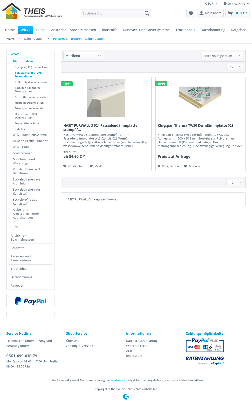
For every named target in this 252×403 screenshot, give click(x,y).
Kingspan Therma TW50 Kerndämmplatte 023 (195, 125)
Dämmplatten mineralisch (31, 108)
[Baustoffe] (109, 30)
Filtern (73, 56)
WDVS (15, 54)
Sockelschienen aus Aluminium (27, 181)
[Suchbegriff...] (116, 13)
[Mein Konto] (210, 13)
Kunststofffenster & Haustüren (26, 171)
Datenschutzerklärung (142, 341)
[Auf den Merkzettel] (97, 166)
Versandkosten (116, 380)
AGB (129, 351)
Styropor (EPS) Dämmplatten (32, 67)
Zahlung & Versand (79, 346)
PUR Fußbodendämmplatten (32, 82)
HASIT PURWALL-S (78, 199)
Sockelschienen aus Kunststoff (27, 191)
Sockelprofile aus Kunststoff (25, 201)
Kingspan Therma (105, 199)
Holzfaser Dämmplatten (29, 102)
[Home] (10, 30)
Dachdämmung (21, 277)
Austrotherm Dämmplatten (31, 97)
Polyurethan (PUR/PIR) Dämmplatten (29, 74)
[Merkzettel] (190, 13)
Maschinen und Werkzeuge (24, 161)
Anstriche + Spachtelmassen (22, 237)
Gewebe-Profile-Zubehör (30, 141)
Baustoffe (17, 248)
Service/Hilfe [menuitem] (235, 3)
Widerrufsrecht (137, 346)
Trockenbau (19, 269)
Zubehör (20, 129)
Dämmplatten (23, 61)
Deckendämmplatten (28, 123)
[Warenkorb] (237, 13)
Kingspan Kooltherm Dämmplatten (27, 89)
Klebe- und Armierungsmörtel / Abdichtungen (27, 214)
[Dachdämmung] (213, 30)
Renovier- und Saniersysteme (21, 258)
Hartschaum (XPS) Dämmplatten (26, 115)
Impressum (134, 356)
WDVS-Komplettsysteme (30, 135)
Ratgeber (17, 285)
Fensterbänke (22, 153)
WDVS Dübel (22, 147)
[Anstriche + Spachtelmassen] (73, 30)
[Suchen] (147, 13)
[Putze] (40, 30)
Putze (15, 227)
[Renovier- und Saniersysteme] (146, 30)
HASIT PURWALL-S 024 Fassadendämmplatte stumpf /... (100, 127)
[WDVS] (25, 30)
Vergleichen (74, 166)
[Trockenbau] (185, 30)
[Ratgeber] (238, 30)
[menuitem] (116, 15)
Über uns (72, 341)
